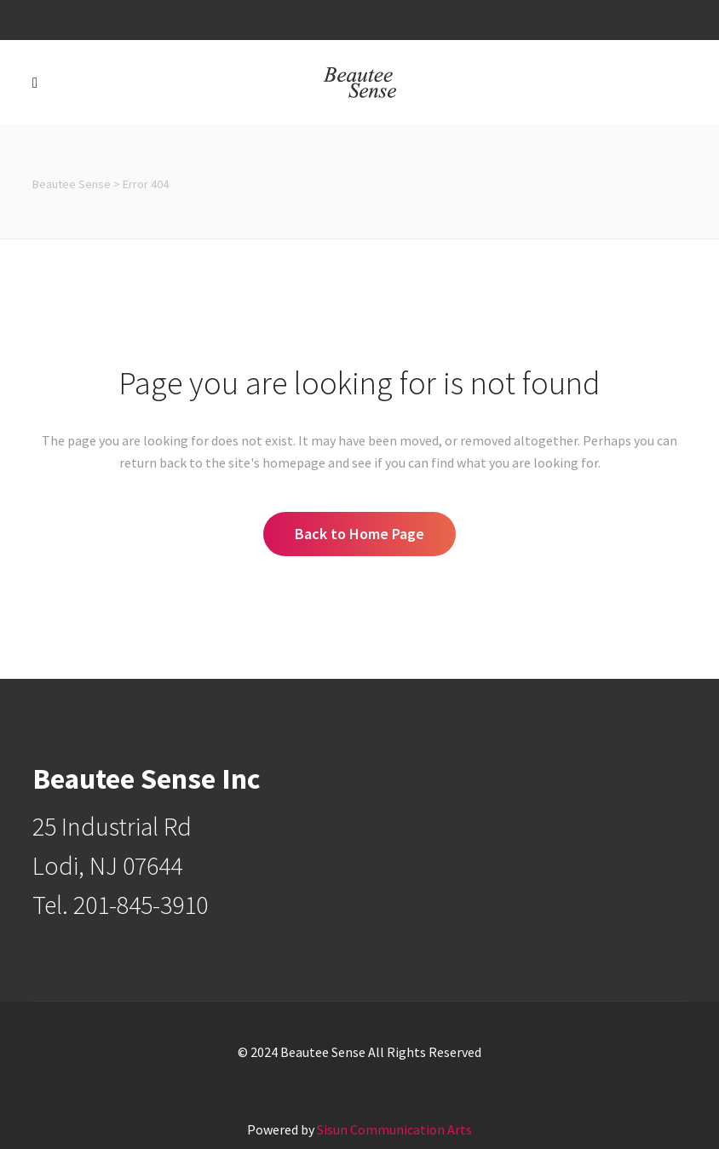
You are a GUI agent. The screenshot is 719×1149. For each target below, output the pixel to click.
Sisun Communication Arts (394, 1129)
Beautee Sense (71, 184)
